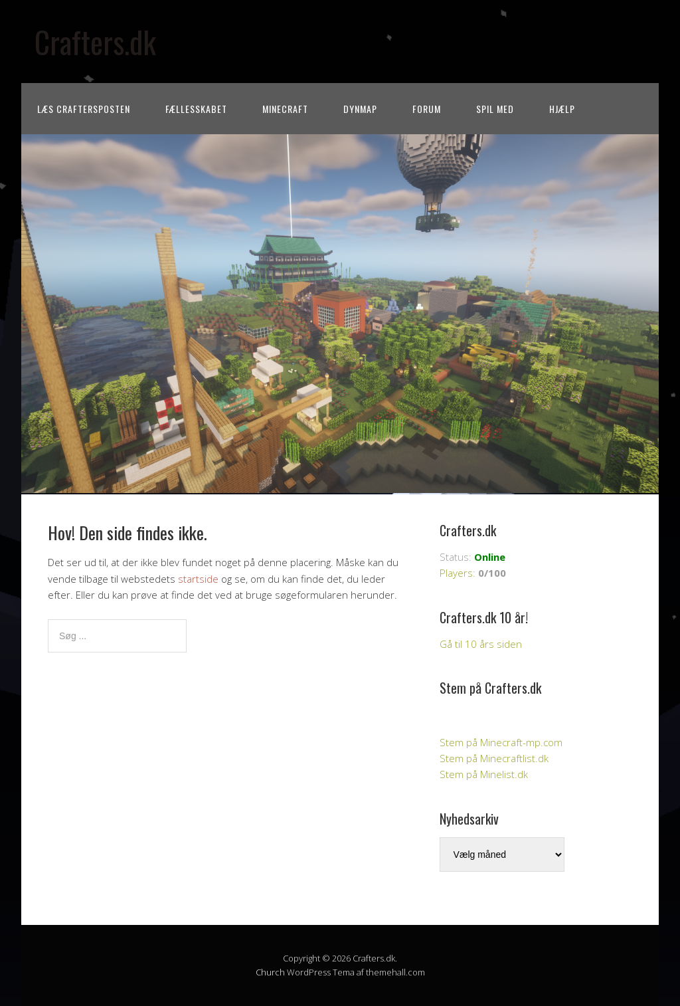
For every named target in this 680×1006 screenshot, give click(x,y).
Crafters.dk (95, 41)
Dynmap (360, 109)
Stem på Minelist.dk (484, 774)
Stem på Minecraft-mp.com (501, 742)
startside (198, 578)
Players (456, 572)
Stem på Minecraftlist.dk (494, 758)
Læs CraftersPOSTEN (83, 109)
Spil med (495, 109)
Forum (426, 109)
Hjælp (562, 109)
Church (270, 972)
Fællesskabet (196, 109)
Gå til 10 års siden (481, 644)
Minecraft (285, 109)
